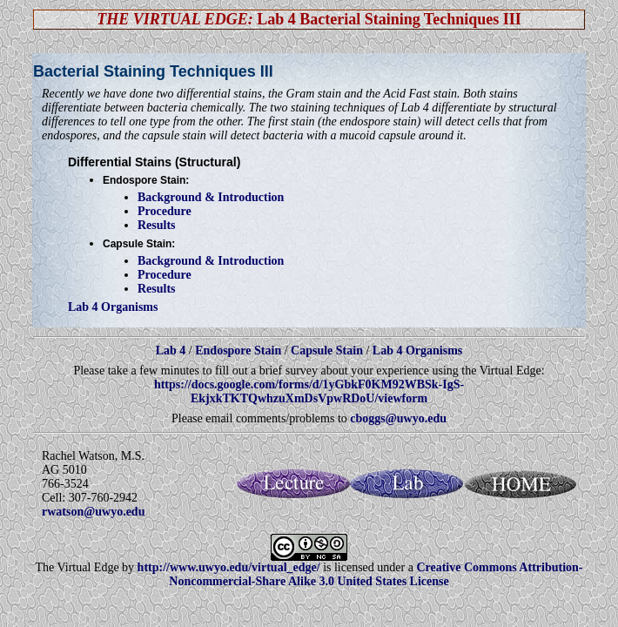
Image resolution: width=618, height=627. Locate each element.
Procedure (164, 211)
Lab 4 (172, 350)
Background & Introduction (211, 197)
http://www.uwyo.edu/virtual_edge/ (229, 567)
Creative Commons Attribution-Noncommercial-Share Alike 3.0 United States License (375, 574)
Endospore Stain (238, 350)
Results (157, 225)
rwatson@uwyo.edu (93, 511)
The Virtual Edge (77, 567)
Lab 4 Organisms (113, 307)
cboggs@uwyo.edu (398, 418)
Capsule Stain (327, 350)
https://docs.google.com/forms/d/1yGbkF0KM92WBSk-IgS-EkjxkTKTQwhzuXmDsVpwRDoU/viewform (309, 391)
